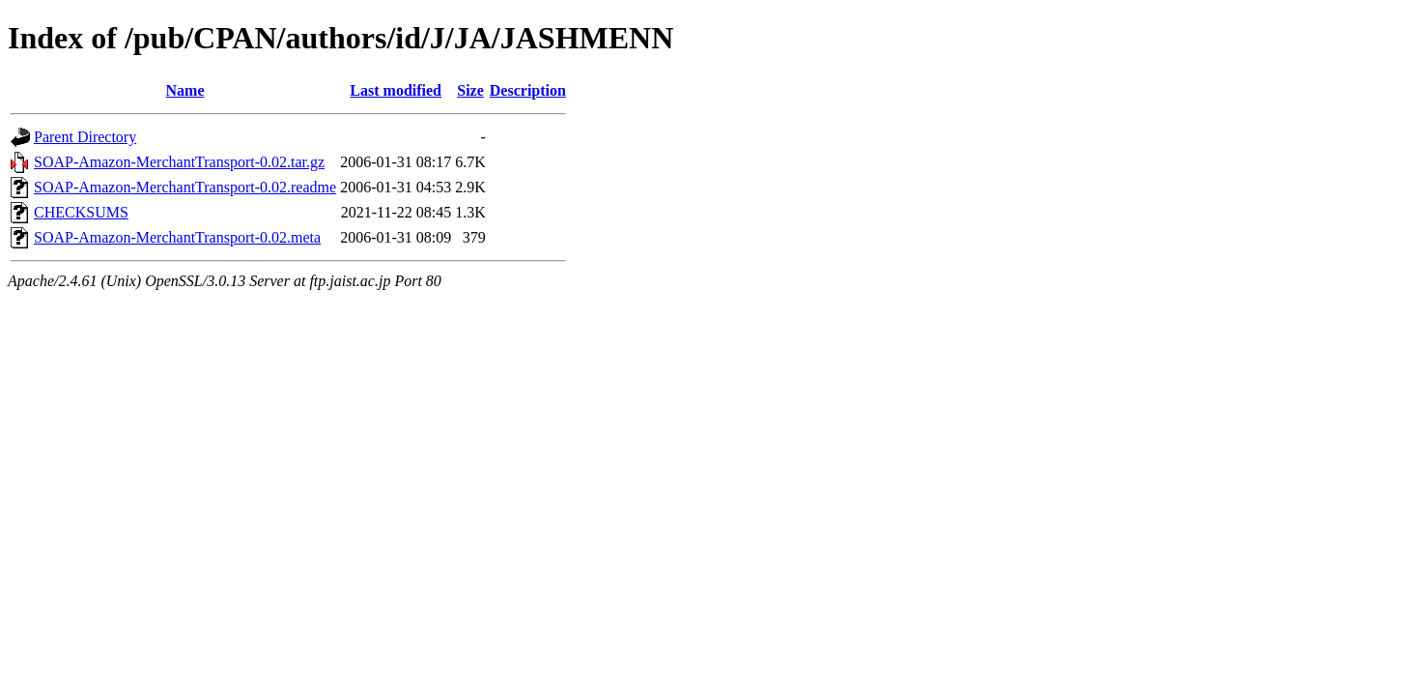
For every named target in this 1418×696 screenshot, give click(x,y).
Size (470, 90)
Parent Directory (85, 137)
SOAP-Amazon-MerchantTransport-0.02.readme (185, 187)
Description (528, 90)
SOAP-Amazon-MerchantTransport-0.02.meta (177, 237)
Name (185, 90)
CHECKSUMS (81, 212)
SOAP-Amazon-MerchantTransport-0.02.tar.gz (179, 162)
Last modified (395, 90)
